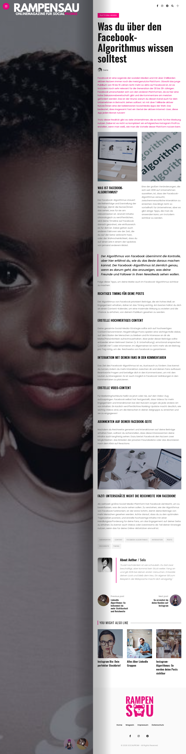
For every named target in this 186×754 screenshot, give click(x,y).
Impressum (142, 725)
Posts (169, 540)
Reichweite (104, 546)
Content (118, 540)
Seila (105, 70)
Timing (116, 546)
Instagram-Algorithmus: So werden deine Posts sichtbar (167, 667)
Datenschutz (158, 725)
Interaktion (157, 540)
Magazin (130, 725)
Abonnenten (105, 540)
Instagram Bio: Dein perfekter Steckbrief (109, 663)
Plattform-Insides (108, 15)
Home (119, 725)
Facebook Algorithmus (137, 540)
